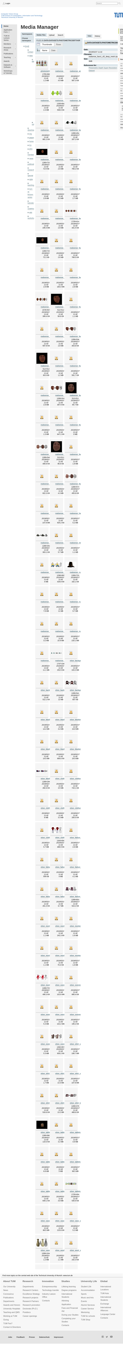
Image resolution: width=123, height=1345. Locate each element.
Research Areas (7, 49)
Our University (9, 1287)
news (31, 158)
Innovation (48, 1281)
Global (104, 1281)
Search (60, 35)
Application (66, 1304)
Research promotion (31, 1305)
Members (7, 44)
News (5, 1290)
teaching (31, 185)
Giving (6, 1320)
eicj (30, 134)
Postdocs (27, 1312)
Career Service (87, 1309)
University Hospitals (11, 1309)
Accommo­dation (88, 1290)
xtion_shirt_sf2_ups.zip (79, 1044)
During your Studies (70, 1315)
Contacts (46, 1301)
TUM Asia (104, 1293)
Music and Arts (87, 1298)
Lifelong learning (69, 1287)
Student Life (86, 1287)
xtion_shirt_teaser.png (79, 1103)
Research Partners (31, 1301)
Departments (8, 1301)
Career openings (30, 1316)
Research (28, 1281)
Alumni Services (88, 1305)
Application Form (8, 31)
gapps (31, 138)
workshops (32, 218)
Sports (84, 1294)
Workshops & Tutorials (8, 72)
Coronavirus (8, 1294)
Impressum (58, 1337)
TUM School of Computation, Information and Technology (21, 16)
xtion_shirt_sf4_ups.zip (79, 1073)
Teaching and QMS (11, 1312)
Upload (52, 35)
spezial (30, 176)
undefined (31, 209)
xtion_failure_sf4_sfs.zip (80, 867)
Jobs (10, 1337)
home (31, 141)
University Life (89, 1281)
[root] (27, 46)
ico (30, 145)
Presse (32, 1337)
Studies (65, 1281)
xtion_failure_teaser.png (80, 897)
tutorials (31, 203)
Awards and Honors (11, 1305)
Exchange (104, 1304)
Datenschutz (44, 1337)
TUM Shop (85, 1320)
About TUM (9, 1281)
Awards (6, 61)
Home (6, 26)
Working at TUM (10, 1316)
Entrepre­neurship (49, 1287)
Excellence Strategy (31, 1294)
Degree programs (69, 1290)
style (31, 179)
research (31, 170)
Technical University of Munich (12, 17)
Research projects (30, 1298)
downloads (32, 130)
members (31, 155)
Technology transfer (50, 1290)
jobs (30, 149)
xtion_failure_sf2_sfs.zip (80, 838)
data (31, 56)
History (97, 36)
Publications (8, 54)
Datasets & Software (8, 66)
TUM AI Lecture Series (6, 38)
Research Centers (30, 1290)
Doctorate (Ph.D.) (30, 1309)
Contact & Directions (12, 1327)
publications (32, 164)
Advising (65, 1301)
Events (84, 1301)
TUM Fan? (7, 1323)
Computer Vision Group (9, 14)
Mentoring (85, 1312)
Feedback (21, 1337)
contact (30, 52)
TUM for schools (88, 1316)
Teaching (7, 57)
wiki (30, 212)
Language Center (107, 1314)
